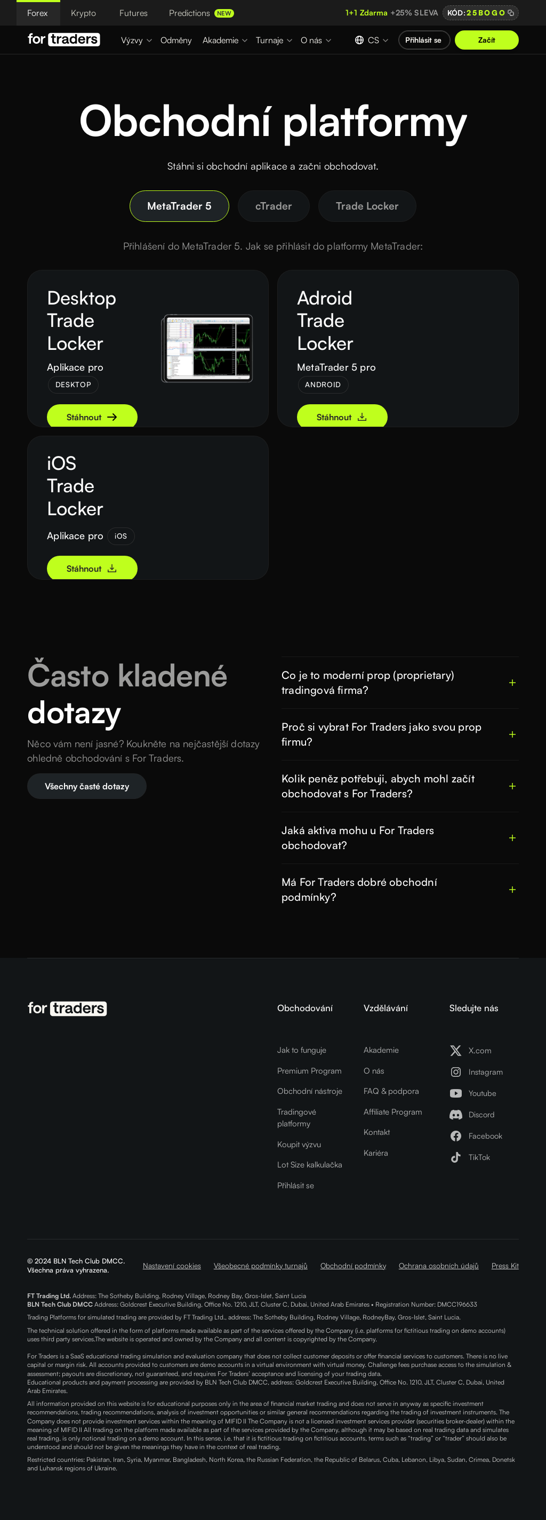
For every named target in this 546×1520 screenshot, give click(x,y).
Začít (486, 39)
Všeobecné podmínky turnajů (261, 1265)
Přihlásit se (295, 1185)
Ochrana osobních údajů (439, 1265)
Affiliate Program (393, 1112)
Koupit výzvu (299, 1144)
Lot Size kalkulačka (309, 1164)
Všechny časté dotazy (87, 786)
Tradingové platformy (296, 1118)
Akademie (381, 1050)
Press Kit (505, 1265)
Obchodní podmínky (353, 1265)
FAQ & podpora (391, 1091)
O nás (374, 1071)
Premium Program (309, 1071)
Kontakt (377, 1132)
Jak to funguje (301, 1050)
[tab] (179, 206)
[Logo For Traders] (65, 39)
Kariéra (376, 1153)
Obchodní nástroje (309, 1091)
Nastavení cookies (172, 1265)
